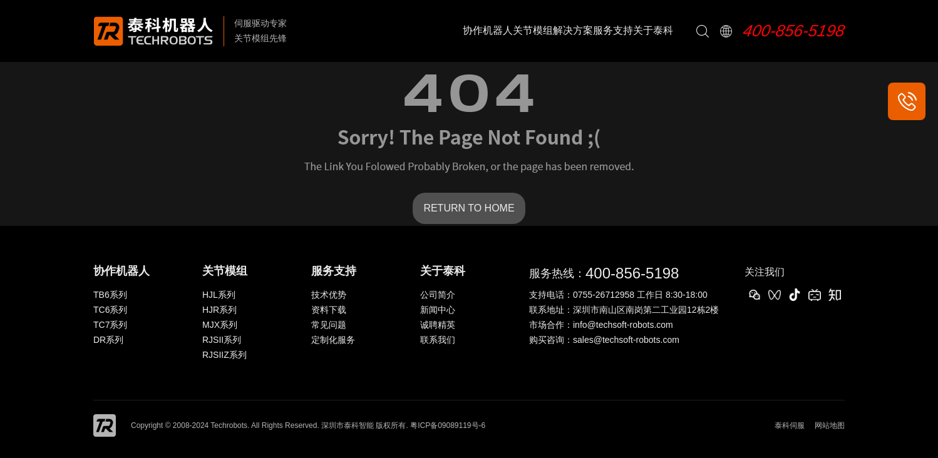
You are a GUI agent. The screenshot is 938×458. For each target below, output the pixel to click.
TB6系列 (110, 295)
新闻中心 (437, 310)
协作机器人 (488, 30)
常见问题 (328, 325)
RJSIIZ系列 (224, 355)
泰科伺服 (790, 425)
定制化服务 (333, 340)
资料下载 (328, 310)
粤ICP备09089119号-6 (447, 425)
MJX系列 (219, 325)
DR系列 (108, 340)
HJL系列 (218, 295)
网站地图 (830, 425)
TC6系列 (110, 310)
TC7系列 (110, 325)
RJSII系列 (221, 340)
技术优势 (328, 295)
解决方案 (573, 30)
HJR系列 (219, 310)
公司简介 (437, 295)
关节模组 (533, 30)
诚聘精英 (437, 325)
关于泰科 (653, 30)
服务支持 (613, 30)
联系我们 (437, 340)
